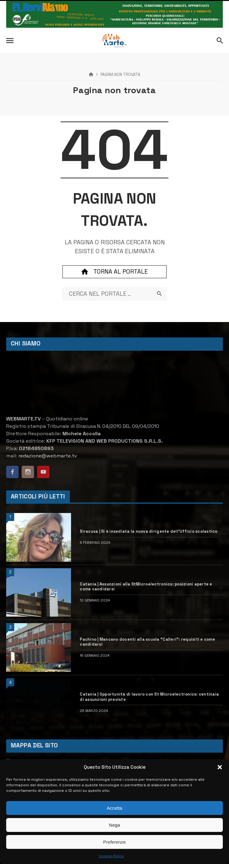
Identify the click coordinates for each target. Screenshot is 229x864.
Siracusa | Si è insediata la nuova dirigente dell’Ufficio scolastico (148, 531)
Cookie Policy (111, 856)
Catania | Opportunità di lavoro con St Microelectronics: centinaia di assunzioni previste (149, 697)
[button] (220, 767)
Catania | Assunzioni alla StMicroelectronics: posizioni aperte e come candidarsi (146, 587)
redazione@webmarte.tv (47, 456)
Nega (114, 825)
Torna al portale (114, 272)
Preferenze (114, 842)
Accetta (114, 808)
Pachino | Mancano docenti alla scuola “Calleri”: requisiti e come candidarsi (147, 642)
